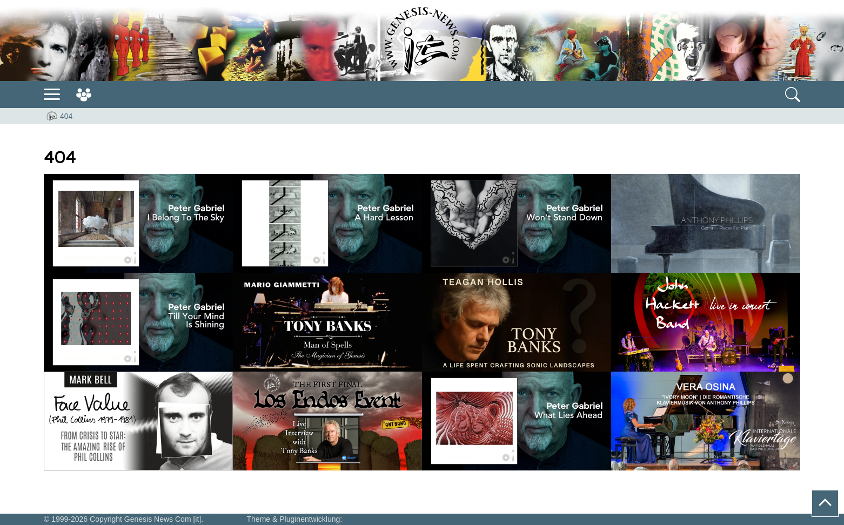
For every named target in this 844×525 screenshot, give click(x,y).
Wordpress (225, 519)
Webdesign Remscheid (385, 519)
